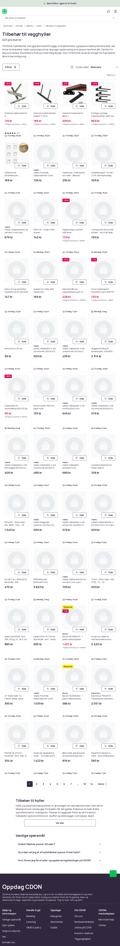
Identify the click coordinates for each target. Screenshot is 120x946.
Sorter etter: (83, 67)
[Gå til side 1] (30, 784)
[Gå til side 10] (85, 784)
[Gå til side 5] (57, 784)
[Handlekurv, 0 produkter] (108, 11)
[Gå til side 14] (92, 784)
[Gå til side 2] (37, 784)
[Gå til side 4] (50, 784)
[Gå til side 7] (71, 784)
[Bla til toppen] (113, 873)
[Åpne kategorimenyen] (115, 11)
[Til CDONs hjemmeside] (4, 11)
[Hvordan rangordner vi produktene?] (72, 67)
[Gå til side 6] (64, 784)
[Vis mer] (60, 823)
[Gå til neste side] (102, 784)
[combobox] (60, 17)
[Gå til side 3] (43, 784)
